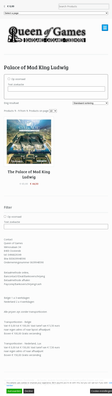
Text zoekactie (16, 84)
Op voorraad (18, 79)
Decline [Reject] (29, 391)
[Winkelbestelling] (90, 103)
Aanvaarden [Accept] (14, 391)
